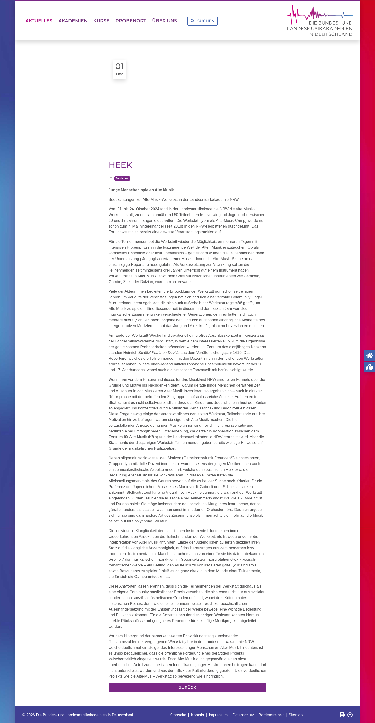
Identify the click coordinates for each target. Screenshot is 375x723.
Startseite (178, 714)
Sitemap (296, 714)
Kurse (109, 20)
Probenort (142, 20)
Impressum (218, 714)
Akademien (78, 20)
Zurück (187, 686)
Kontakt (197, 714)
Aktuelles (40, 20)
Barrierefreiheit (271, 714)
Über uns (179, 20)
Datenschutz (243, 714)
